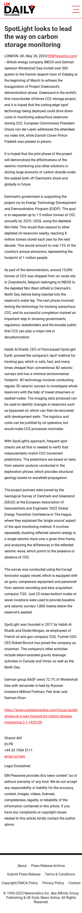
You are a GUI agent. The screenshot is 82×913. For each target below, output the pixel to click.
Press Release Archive (48, 866)
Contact (74, 883)
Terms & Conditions (60, 874)
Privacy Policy (53, 883)
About (22, 866)
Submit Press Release (23, 874)
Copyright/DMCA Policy (20, 883)
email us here (14, 756)
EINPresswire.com (62, 56)
